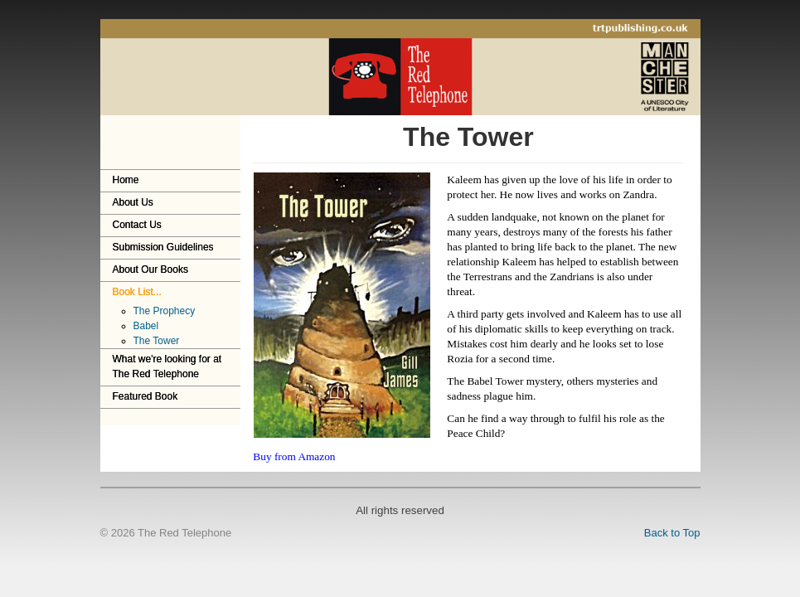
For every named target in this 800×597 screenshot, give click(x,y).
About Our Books (150, 269)
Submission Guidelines (163, 247)
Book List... (137, 292)
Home (126, 180)
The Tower (156, 341)
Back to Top (672, 533)
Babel (146, 326)
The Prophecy (164, 311)
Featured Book (145, 396)
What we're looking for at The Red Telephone (167, 366)
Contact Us (137, 225)
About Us (133, 202)
